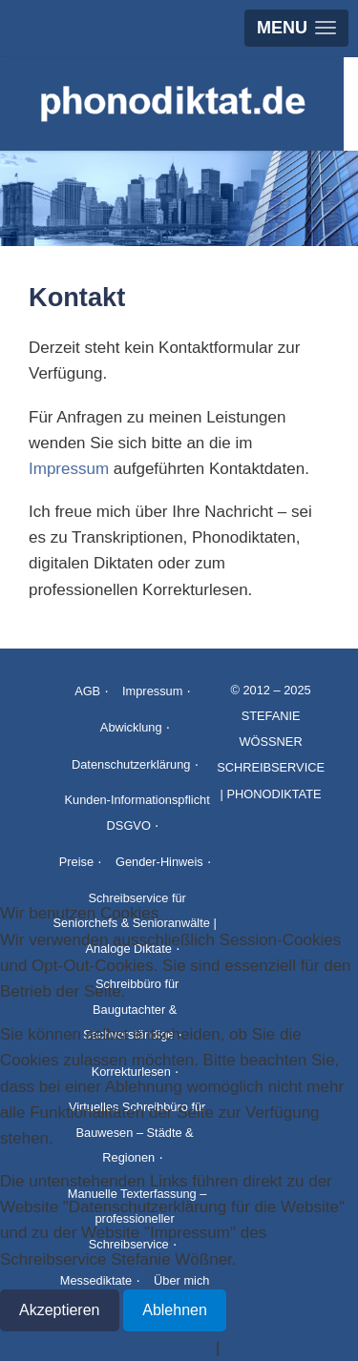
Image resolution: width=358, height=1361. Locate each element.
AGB (87, 691)
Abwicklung (131, 727)
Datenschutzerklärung (131, 764)
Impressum (69, 469)
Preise (76, 862)
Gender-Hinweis (159, 862)
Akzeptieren (59, 1310)
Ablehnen (174, 1310)
